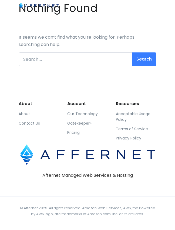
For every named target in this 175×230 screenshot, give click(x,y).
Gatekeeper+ (79, 123)
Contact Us (29, 123)
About (24, 113)
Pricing (73, 132)
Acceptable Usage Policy (133, 116)
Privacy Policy (128, 138)
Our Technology (82, 113)
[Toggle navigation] (151, 5)
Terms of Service (132, 129)
